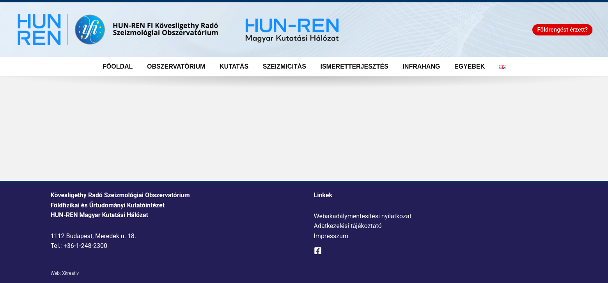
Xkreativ (70, 273)
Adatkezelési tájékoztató (348, 226)
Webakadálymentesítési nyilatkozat (362, 216)
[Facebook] (318, 251)
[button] (562, 29)
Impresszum (331, 236)
